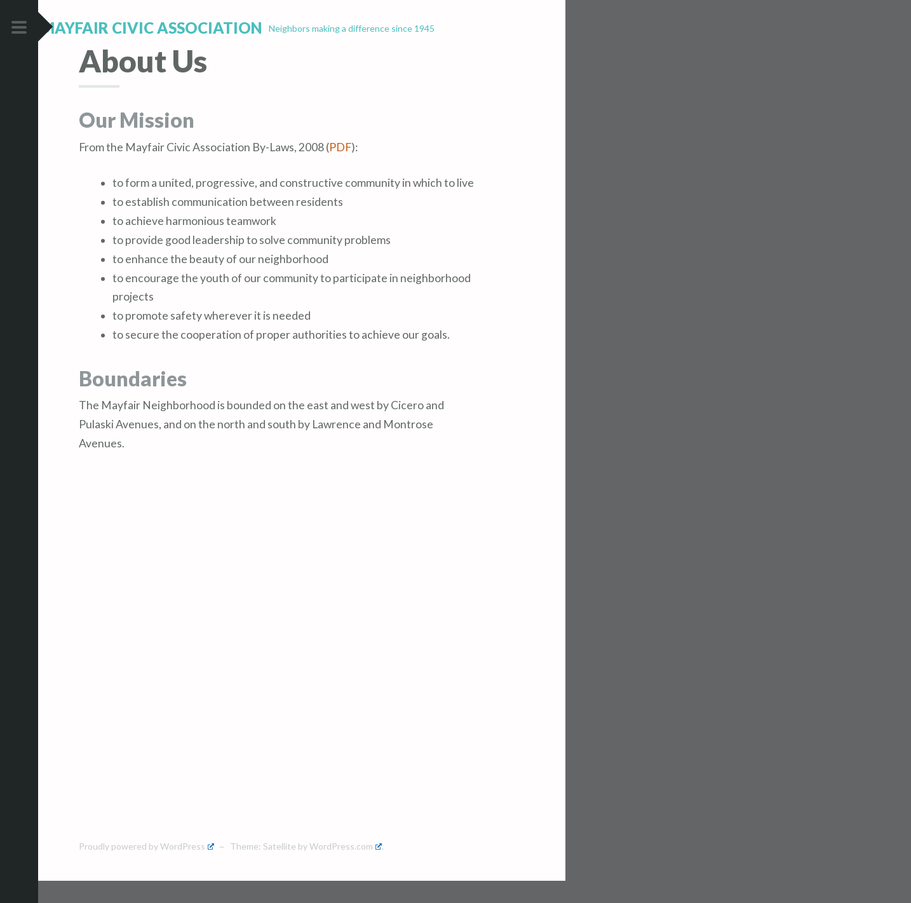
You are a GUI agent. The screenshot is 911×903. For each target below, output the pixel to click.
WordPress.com (345, 869)
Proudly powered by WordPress (146, 869)
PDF (340, 169)
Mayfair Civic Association (189, 27)
